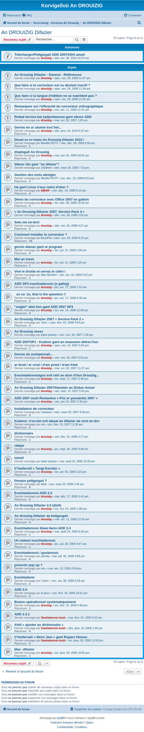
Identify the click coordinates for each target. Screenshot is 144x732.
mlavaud (46, 412)
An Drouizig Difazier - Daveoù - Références (47, 75)
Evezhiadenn (24, 577)
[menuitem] (27, 15)
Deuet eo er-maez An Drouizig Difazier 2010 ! (49, 140)
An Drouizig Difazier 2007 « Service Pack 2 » (49, 319)
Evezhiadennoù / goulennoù (36, 553)
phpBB (60, 718)
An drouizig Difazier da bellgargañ (41, 516)
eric (43, 424)
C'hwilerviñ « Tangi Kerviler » (37, 468)
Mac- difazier (24, 649)
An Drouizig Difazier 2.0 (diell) (37, 505)
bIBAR (45, 190)
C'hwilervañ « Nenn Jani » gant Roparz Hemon (50, 637)
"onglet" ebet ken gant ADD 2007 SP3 (43, 307)
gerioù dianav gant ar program (38, 247)
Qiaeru (89, 722)
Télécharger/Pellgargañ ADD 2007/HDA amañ (49, 54)
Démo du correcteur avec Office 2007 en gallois (51, 199)
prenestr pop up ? (28, 565)
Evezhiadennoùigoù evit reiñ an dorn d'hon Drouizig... (56, 375)
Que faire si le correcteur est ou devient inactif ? (52, 85)
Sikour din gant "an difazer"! (36, 164)
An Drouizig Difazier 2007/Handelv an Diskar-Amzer (54, 387)
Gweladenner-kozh (53, 617)
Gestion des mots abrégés (35, 175)
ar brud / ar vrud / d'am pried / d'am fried (46, 365)
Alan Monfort (49, 274)
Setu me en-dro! (26, 222)
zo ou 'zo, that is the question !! (40, 294)
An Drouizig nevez (28, 331)
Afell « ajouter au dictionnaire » (39, 625)
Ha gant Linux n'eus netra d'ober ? (41, 187)
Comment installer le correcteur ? (40, 234)
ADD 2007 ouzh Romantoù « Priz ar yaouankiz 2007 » (56, 398)
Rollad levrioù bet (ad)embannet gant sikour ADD (52, 117)
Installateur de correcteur (34, 409)
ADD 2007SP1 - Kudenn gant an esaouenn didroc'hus (56, 342)
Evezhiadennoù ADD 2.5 (33, 493)
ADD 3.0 (20, 589)
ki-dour (45, 592)
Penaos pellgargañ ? (30, 481)
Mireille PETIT (49, 143)
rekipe (19, 445)
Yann (44, 322)
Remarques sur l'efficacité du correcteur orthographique (58, 106)
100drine (46, 167)
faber (44, 484)
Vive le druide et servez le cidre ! (40, 271)
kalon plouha (49, 334)
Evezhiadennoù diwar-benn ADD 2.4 (42, 528)
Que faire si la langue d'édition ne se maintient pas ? (55, 96)
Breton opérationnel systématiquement (45, 602)
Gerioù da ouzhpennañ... (33, 354)
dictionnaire (23, 433)
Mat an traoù (24, 259)
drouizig (46, 57)
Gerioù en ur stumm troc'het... (38, 127)
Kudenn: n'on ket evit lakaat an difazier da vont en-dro (57, 421)
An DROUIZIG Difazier (26, 32)
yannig (45, 556)
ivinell (19, 458)
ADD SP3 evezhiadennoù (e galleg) (41, 284)
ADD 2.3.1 (22, 614)
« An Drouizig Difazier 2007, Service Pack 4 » (49, 212)
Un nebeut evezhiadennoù (34, 540)
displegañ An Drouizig (31, 152)
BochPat (46, 237)
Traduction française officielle (67, 722)
